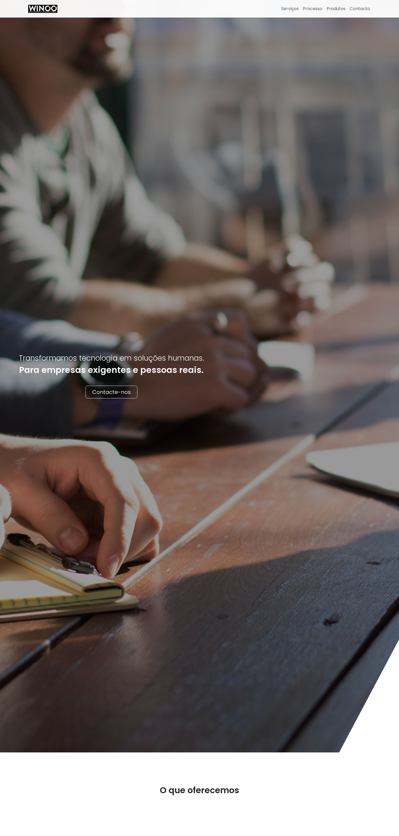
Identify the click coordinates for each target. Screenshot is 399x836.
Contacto (360, 9)
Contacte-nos (111, 392)
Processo (312, 9)
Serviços (290, 9)
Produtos (336, 9)
